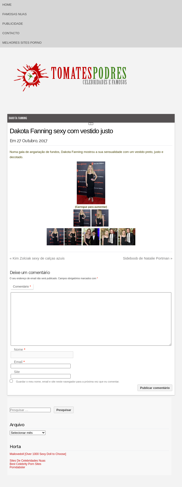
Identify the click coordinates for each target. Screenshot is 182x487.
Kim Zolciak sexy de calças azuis (37, 258)
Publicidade (12, 23)
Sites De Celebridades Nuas (28, 460)
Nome (19, 349)
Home (7, 4)
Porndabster (17, 467)
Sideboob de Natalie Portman (147, 258)
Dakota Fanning (18, 118)
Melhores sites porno (21, 42)
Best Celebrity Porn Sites (25, 464)
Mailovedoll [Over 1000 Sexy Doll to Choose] (38, 454)
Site (17, 372)
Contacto (10, 33)
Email (19, 362)
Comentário (22, 286)
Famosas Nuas (14, 14)
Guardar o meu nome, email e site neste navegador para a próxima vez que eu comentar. (67, 381)
